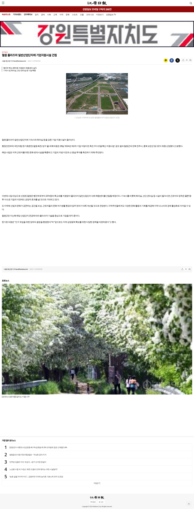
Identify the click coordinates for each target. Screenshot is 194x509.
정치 (36, 14)
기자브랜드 (17, 14)
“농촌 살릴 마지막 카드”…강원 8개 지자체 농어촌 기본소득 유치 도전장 (36, 476)
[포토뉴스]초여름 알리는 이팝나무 (16, 396)
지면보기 (100, 14)
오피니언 (90, 14)
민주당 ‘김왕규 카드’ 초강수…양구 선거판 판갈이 (27, 462)
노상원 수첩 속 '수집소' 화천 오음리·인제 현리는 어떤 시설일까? (33, 469)
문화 (67, 14)
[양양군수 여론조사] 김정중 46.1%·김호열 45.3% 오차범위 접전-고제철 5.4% (38, 447)
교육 (55, 14)
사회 (49, 14)
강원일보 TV (111, 14)
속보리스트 (6, 14)
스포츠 (74, 14)
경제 (43, 14)
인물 (82, 14)
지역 (61, 14)
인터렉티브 (28, 14)
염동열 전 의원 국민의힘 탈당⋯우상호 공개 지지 (27, 454)
